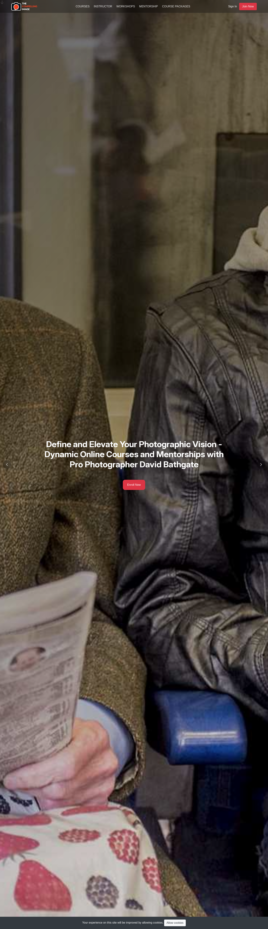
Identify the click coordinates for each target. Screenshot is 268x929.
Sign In (232, 6)
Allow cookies (174, 922)
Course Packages (176, 6)
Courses (83, 6)
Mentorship (148, 6)
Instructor (103, 6)
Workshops (125, 6)
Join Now (248, 6)
